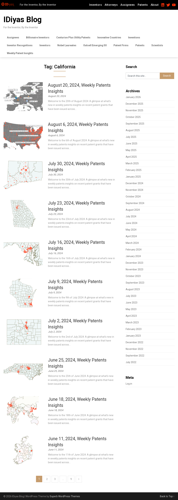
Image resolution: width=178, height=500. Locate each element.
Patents (143, 4)
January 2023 (133, 335)
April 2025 (131, 156)
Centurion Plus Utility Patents (73, 37)
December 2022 (134, 342)
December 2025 (134, 103)
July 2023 (131, 296)
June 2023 (131, 302)
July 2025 (131, 137)
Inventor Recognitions (20, 45)
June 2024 (131, 223)
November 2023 (134, 269)
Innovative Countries (109, 37)
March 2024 (132, 243)
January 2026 (133, 97)
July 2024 (131, 216)
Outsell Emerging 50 (95, 45)
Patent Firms (121, 45)
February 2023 (133, 329)
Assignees (127, 4)
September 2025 (135, 123)
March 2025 (132, 163)
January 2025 (133, 176)
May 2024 (131, 229)
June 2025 (131, 143)
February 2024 (133, 249)
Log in (129, 383)
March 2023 (132, 322)
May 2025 (131, 150)
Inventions (134, 37)
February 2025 (133, 170)
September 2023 (135, 282)
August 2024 (133, 209)
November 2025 (134, 110)
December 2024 (134, 183)
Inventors (95, 4)
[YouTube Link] (174, 3)
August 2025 (133, 130)
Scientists (157, 45)
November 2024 (134, 190)
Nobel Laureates (66, 45)
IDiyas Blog (22, 19)
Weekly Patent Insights (20, 53)
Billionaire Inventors (37, 37)
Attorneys (111, 4)
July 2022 (131, 362)
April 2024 (131, 236)
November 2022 (134, 349)
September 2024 (135, 203)
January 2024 (133, 256)
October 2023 (133, 276)
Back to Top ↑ (167, 496)
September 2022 (135, 355)
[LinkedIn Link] (162, 3)
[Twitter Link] (168, 3)
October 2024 (133, 196)
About (155, 4)
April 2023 (131, 315)
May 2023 (131, 309)
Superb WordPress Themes (65, 496)
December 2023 (134, 262)
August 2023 (133, 289)
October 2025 (133, 117)
